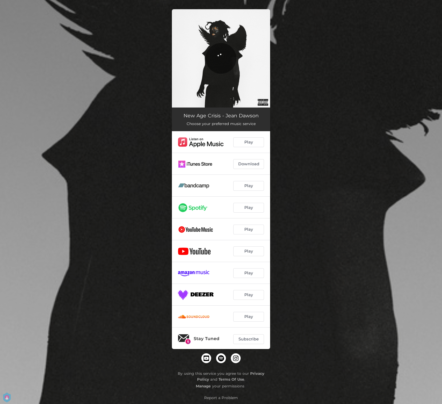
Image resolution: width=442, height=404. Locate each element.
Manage (203, 386)
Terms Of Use (231, 379)
